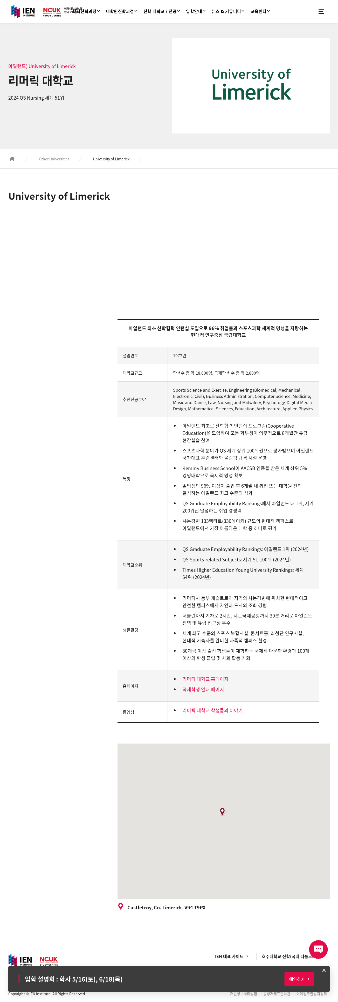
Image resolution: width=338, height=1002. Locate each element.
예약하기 (297, 979)
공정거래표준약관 (276, 993)
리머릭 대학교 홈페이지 (205, 679)
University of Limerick (111, 158)
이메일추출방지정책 (311, 993)
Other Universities (54, 158)
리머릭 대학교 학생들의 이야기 (212, 710)
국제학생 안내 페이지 (203, 689)
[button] (223, 813)
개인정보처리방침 (243, 993)
